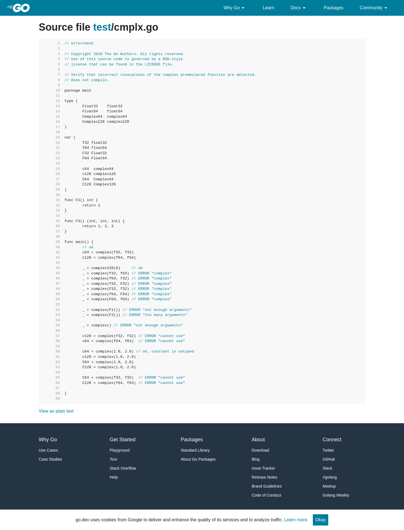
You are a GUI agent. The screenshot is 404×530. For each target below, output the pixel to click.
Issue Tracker (263, 468)
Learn (268, 7)
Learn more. (296, 519)
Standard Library (195, 450)
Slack (327, 468)
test (102, 27)
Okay (320, 519)
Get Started (123, 439)
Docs (298, 7)
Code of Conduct (266, 495)
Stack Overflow (123, 468)
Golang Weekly (336, 495)
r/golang (330, 477)
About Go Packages (198, 459)
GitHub (329, 459)
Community (374, 7)
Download (260, 450)
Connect (332, 439)
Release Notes (264, 477)
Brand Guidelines (267, 486)
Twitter (328, 450)
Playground (120, 450)
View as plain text (56, 411)
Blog (256, 459)
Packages (333, 7)
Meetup (329, 486)
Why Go (235, 7)
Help (114, 477)
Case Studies (50, 459)
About (258, 439)
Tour (113, 459)
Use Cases (48, 450)
